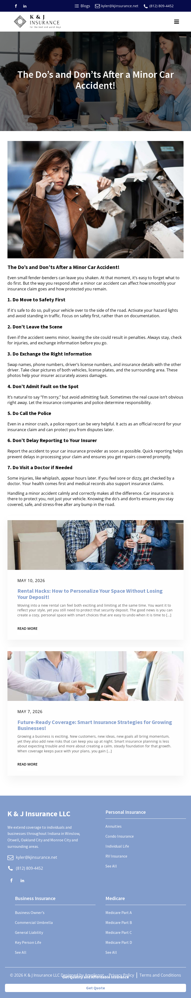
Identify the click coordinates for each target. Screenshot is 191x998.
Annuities (113, 826)
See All (111, 865)
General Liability (29, 932)
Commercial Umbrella (34, 922)
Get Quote (95, 987)
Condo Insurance (119, 836)
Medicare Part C (118, 932)
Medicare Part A (118, 912)
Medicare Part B (118, 922)
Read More (27, 628)
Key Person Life (28, 942)
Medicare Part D (118, 942)
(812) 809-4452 (161, 5)
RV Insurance (116, 856)
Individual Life (117, 846)
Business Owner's (30, 912)
